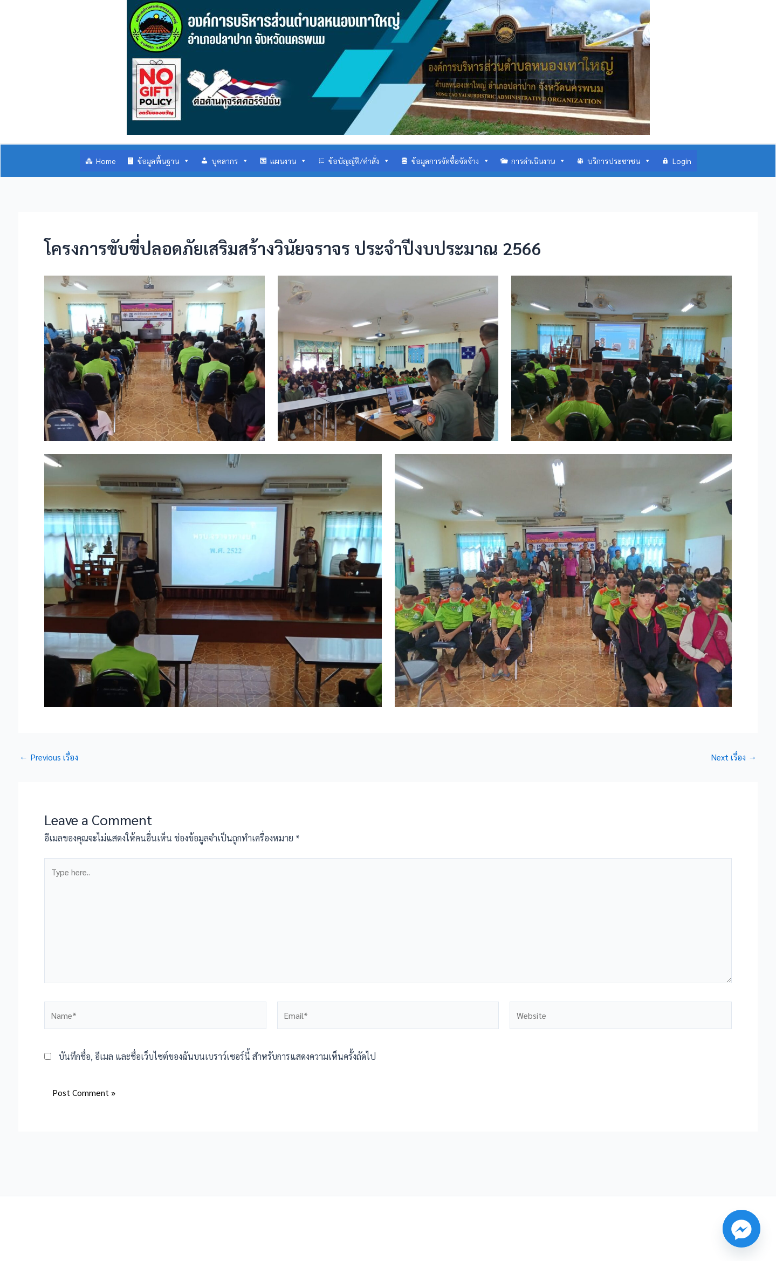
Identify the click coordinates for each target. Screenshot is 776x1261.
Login (681, 161)
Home (106, 161)
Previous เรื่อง (49, 757)
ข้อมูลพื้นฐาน (164, 161)
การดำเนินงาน (538, 161)
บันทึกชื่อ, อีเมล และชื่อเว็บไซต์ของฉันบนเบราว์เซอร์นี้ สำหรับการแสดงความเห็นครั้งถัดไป (217, 1059)
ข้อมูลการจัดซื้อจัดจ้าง (450, 161)
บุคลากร (230, 161)
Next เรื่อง (733, 757)
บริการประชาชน (619, 161)
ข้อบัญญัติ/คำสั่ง (359, 161)
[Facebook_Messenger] (741, 1229)
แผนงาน (288, 161)
